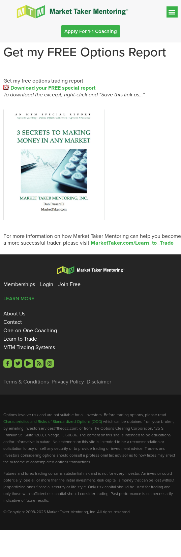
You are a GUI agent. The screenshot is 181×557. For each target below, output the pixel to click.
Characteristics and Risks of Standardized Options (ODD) (52, 422)
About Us (14, 313)
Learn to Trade (20, 339)
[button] (172, 12)
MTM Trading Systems (29, 347)
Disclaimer (99, 381)
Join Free (69, 284)
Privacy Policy (68, 381)
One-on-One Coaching (30, 330)
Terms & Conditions (26, 381)
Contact (12, 322)
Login (46, 284)
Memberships (19, 284)
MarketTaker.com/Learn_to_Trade (132, 243)
